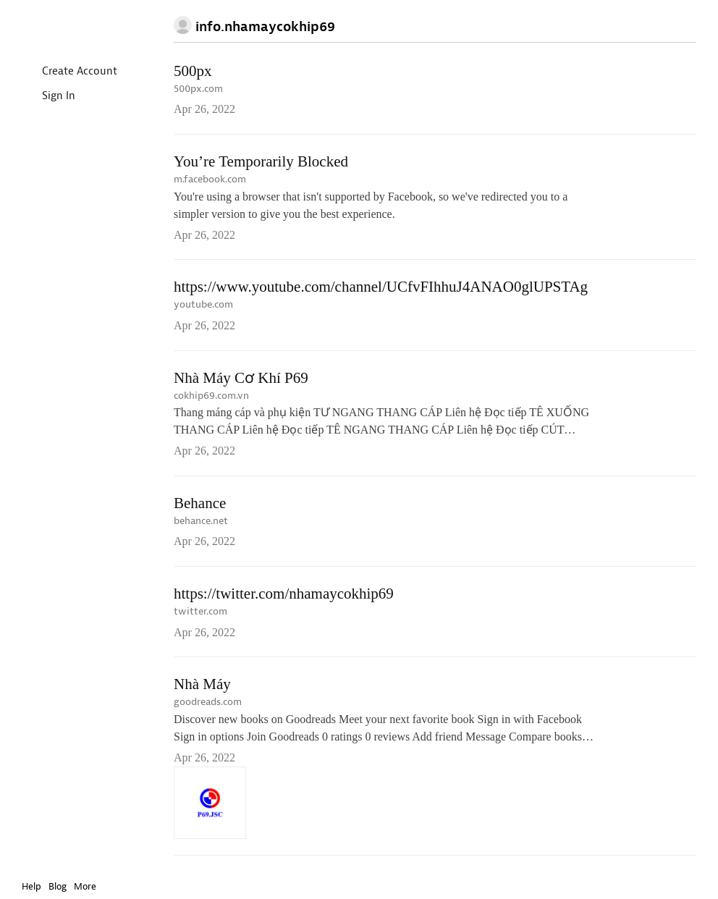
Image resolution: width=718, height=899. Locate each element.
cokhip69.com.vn (211, 395)
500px (193, 71)
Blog (57, 886)
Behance (200, 503)
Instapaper (63, 26)
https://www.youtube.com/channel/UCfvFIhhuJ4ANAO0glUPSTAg (381, 286)
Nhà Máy (202, 684)
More (89, 886)
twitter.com (200, 611)
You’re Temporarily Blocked (261, 161)
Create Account (67, 72)
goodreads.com (208, 702)
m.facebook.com (210, 179)
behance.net (201, 521)
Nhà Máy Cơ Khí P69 (241, 378)
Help (31, 886)
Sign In (46, 96)
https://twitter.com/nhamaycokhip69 (284, 593)
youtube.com (203, 304)
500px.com (198, 89)
